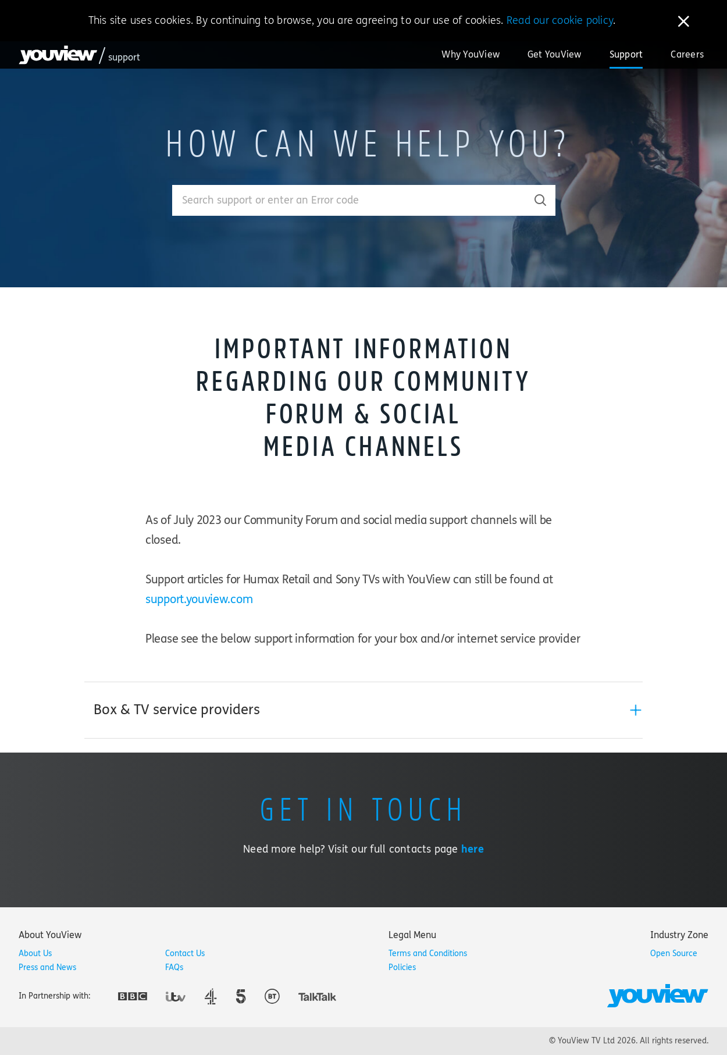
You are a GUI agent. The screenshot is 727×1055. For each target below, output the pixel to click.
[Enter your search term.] (349, 200)
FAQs (174, 967)
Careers (687, 54)
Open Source (673, 953)
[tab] (363, 710)
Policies (402, 967)
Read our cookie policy (560, 20)
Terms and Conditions (428, 953)
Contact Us (185, 953)
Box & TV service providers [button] (177, 709)
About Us (35, 953)
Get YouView (555, 54)
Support (626, 54)
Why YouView (470, 54)
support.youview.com (198, 599)
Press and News (47, 967)
